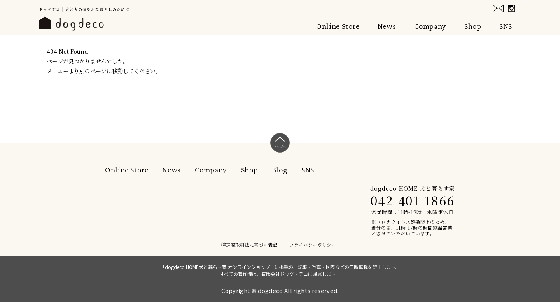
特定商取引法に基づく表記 (249, 244)
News (387, 26)
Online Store (338, 26)
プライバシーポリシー (312, 244)
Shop (472, 26)
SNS (505, 26)
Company (430, 26)
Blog (280, 169)
